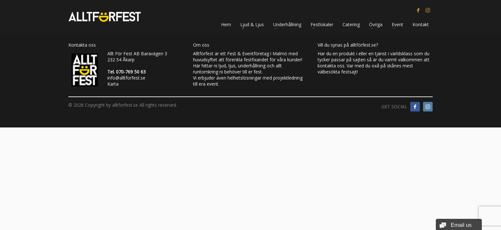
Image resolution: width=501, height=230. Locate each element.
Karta (113, 84)
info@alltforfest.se (126, 78)
